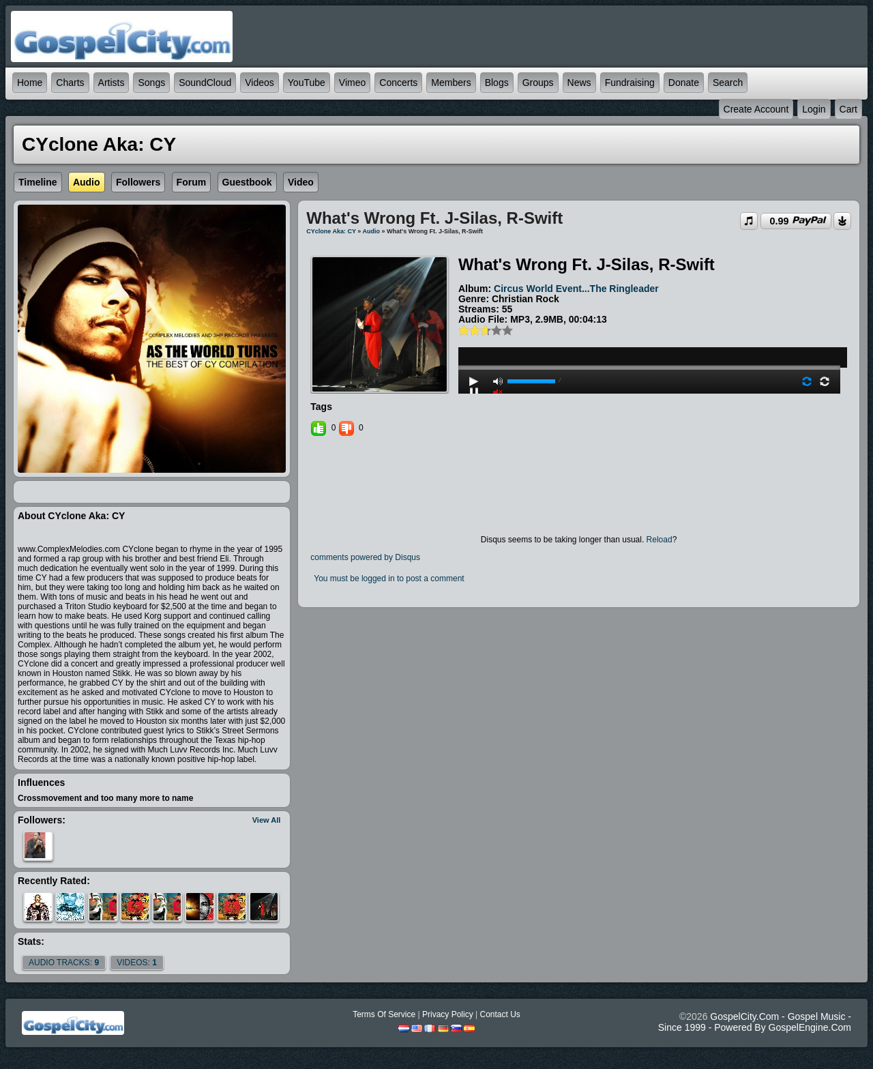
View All (266, 820)
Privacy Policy (447, 1014)
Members (451, 82)
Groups (538, 82)
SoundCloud (205, 82)
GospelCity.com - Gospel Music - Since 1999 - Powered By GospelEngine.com (754, 1022)
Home (29, 82)
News (579, 82)
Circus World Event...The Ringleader (576, 288)
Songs (151, 82)
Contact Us (499, 1014)
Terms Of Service (384, 1014)
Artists (111, 82)
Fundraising (630, 82)
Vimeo (352, 82)
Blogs (497, 82)
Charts (70, 82)
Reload (659, 539)
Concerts (398, 82)
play (649, 331)
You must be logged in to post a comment (389, 578)
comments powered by (365, 557)
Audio (372, 231)
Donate (683, 82)
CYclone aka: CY (331, 231)
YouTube (306, 82)
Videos (259, 82)
